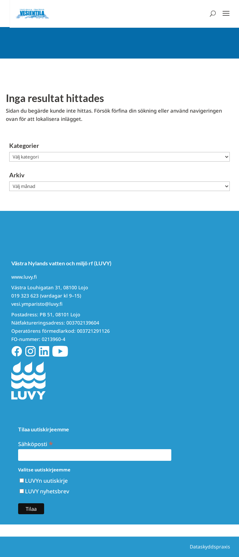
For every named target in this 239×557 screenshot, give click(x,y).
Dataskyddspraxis (210, 546)
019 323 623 (25, 295)
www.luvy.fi (24, 277)
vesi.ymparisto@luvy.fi (37, 304)
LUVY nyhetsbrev (47, 491)
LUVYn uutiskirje (46, 480)
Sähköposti (35, 443)
